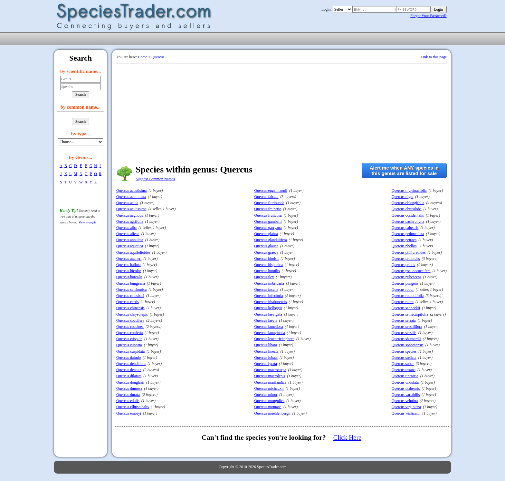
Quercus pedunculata (408, 233)
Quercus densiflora (131, 363)
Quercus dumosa (129, 388)
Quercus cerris (127, 301)
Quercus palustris (405, 227)
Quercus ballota (128, 264)
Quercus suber (403, 363)
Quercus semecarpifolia (410, 314)
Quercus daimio (128, 357)
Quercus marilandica (270, 382)
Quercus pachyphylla (408, 221)
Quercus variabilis (406, 394)
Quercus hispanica (268, 264)
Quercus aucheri (128, 258)
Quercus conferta (129, 332)
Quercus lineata (266, 351)
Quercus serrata (404, 320)
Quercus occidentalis (408, 215)
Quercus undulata (405, 382)
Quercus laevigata (268, 314)
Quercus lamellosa (268, 326)
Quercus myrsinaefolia (409, 190)
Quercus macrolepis (269, 376)
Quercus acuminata (131, 196)
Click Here (347, 437)
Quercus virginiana (406, 407)
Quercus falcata (266, 196)
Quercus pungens (405, 283)
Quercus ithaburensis (270, 301)
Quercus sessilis (404, 332)
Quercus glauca (266, 246)
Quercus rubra (403, 301)
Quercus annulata (129, 240)
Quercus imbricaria (269, 283)
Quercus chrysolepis (132, 314)
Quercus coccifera (130, 320)
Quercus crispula (129, 339)
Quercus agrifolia (129, 221)
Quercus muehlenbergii (272, 413)
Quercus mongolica (269, 400)
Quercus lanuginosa (269, 332)
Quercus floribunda (269, 203)
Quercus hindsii (266, 258)
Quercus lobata (266, 357)
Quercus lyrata (265, 363)
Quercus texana (403, 370)
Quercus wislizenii (406, 413)
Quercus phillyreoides (409, 252)
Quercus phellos (404, 246)
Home (142, 57)
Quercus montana (267, 407)
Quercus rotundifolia (408, 295)
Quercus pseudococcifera (411, 271)
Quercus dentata (128, 370)
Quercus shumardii (406, 339)
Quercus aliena (127, 233)
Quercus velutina (405, 400)
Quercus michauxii (269, 388)
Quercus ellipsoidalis (132, 407)
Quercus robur (403, 289)
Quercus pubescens (406, 277)
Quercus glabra (266, 233)
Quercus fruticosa (268, 215)
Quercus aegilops (129, 215)
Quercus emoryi (128, 413)
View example (87, 222)
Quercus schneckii (406, 308)
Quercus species (404, 351)
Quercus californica (131, 289)
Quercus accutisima (131, 190)
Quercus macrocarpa (270, 370)
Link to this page (434, 57)
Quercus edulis (127, 400)
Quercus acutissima (131, 209)
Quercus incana (266, 289)
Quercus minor (266, 394)
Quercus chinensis (130, 308)
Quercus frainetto (267, 209)
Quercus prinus (403, 264)
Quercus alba (126, 227)
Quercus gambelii (268, 221)
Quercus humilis (267, 271)
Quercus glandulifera (270, 240)
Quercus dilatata (128, 376)
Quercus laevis (265, 320)
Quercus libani (265, 345)
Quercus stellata (404, 357)
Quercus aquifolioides (133, 252)
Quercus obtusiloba (407, 209)
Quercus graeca (266, 252)
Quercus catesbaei (130, 295)
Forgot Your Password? (428, 16)
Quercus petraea (404, 240)
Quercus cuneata (129, 345)
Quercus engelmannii (270, 190)
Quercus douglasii (130, 382)
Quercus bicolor (128, 271)
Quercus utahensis (406, 388)
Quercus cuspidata (130, 351)
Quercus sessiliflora (407, 326)
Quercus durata (128, 394)
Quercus (157, 57)
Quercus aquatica (129, 246)
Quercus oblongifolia (408, 203)
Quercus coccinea (130, 326)
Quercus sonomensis (408, 345)
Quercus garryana (268, 227)
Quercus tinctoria (405, 376)
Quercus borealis (129, 277)
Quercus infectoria (268, 295)
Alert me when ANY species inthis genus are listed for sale (404, 170)
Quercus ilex (264, 277)
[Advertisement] (281, 112)
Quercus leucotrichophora (274, 339)
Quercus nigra (403, 196)
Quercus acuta (127, 203)
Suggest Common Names (155, 179)
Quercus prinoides (406, 258)
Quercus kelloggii (268, 308)
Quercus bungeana (130, 283)
